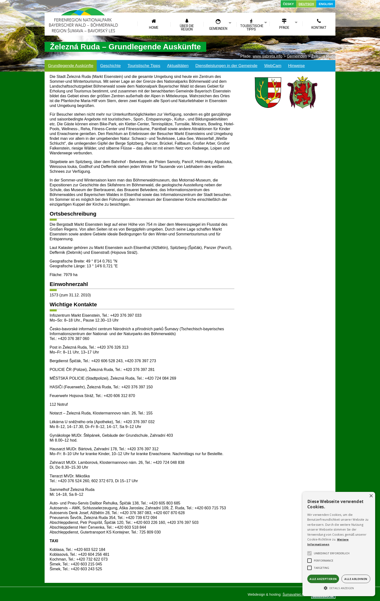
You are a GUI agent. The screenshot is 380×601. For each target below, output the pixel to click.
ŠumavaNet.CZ (294, 594)
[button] (338, 588)
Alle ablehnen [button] (355, 579)
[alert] (338, 544)
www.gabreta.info (267, 56)
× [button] (371, 496)
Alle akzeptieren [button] (323, 579)
